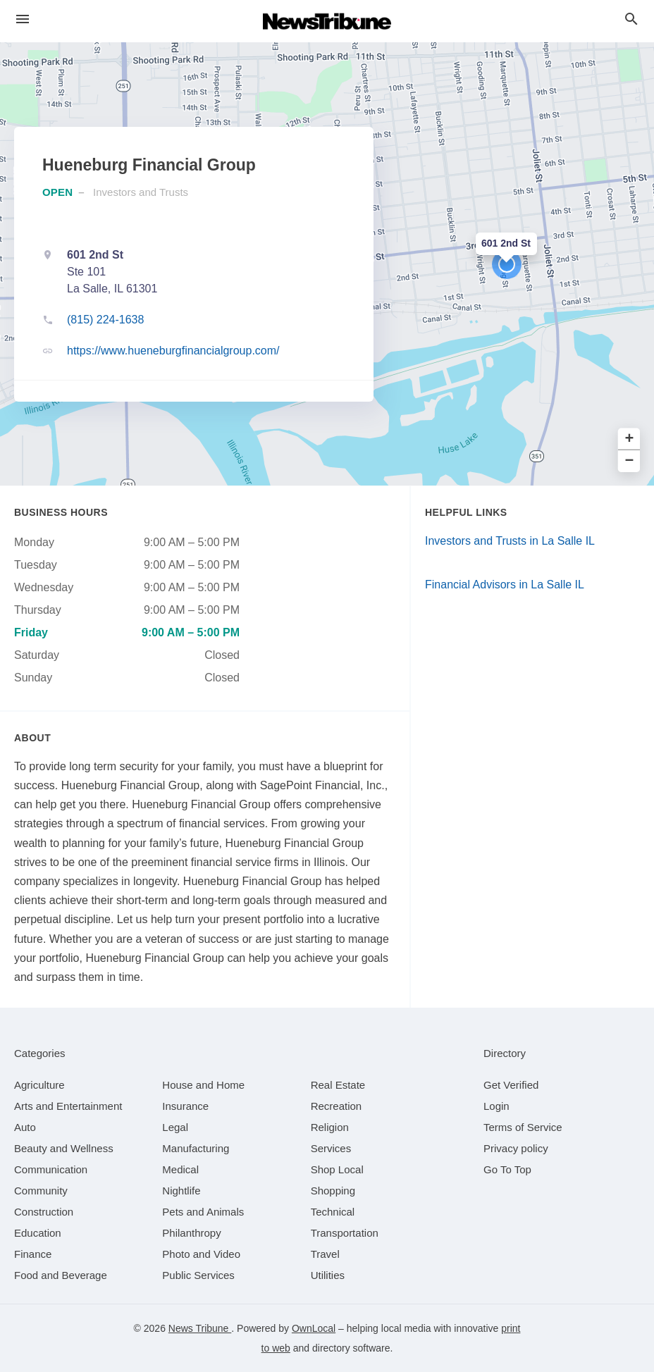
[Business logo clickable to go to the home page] (327, 21)
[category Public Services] (198, 1275)
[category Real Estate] (338, 1085)
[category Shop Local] (337, 1169)
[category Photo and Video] (201, 1254)
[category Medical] (180, 1169)
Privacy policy (515, 1148)
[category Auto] (25, 1127)
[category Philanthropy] (191, 1233)
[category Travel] (325, 1254)
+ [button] (629, 439)
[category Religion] (330, 1127)
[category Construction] (43, 1212)
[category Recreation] (336, 1106)
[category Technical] (333, 1212)
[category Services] (331, 1148)
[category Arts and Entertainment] (68, 1106)
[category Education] (37, 1233)
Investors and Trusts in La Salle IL (510, 541)
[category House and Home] (203, 1085)
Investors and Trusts (140, 192)
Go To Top (507, 1169)
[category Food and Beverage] (60, 1275)
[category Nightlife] (181, 1191)
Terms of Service (522, 1127)
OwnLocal (313, 1328)
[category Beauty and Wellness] (63, 1148)
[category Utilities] (328, 1275)
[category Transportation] (344, 1233)
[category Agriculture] (39, 1085)
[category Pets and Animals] (203, 1212)
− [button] (629, 461)
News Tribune (199, 1328)
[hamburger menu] (22, 19)
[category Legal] (175, 1127)
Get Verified (510, 1085)
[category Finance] (32, 1254)
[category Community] (41, 1191)
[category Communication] (50, 1169)
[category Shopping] (333, 1191)
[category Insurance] (185, 1106)
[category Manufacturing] (195, 1148)
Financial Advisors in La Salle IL (504, 585)
